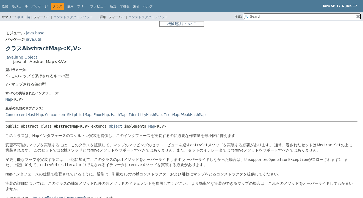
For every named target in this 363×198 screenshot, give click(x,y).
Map (8, 99)
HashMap (118, 114)
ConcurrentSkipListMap (68, 114)
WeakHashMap (193, 114)
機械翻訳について (181, 24)
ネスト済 (23, 17)
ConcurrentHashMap (24, 114)
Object (115, 126)
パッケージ (39, 6)
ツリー (82, 6)
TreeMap (171, 114)
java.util (33, 39)
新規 (113, 6)
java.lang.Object (21, 57)
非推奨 (125, 6)
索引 (136, 6)
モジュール (20, 6)
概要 (5, 6)
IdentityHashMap (145, 114)
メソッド (86, 17)
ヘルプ (148, 6)
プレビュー (98, 6)
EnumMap (101, 114)
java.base (35, 33)
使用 (70, 6)
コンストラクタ (64, 17)
